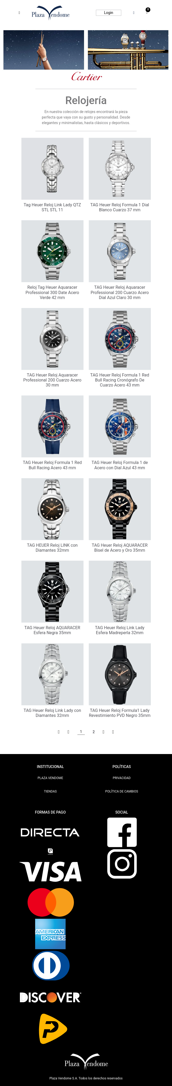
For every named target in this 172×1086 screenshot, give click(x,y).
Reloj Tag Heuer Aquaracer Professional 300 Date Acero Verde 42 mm (52, 292)
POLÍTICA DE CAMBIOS (121, 791)
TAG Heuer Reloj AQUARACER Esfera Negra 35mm (52, 630)
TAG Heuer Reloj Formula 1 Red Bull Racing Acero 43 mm (52, 465)
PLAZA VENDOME (50, 778)
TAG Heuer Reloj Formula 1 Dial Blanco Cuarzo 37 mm (119, 207)
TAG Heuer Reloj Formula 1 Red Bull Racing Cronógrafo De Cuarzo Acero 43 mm (119, 380)
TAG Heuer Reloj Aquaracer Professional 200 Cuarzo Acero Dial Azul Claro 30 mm (120, 292)
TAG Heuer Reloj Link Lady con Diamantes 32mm (52, 713)
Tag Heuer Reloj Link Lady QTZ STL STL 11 (52, 207)
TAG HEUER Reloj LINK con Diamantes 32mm (52, 548)
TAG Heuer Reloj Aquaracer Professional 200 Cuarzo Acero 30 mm (52, 380)
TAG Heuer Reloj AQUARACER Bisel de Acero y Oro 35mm (119, 548)
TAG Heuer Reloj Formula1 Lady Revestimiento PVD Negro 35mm (119, 713)
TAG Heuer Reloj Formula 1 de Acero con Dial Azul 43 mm (119, 465)
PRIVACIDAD (122, 778)
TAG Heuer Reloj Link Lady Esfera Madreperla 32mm (119, 630)
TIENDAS (50, 791)
